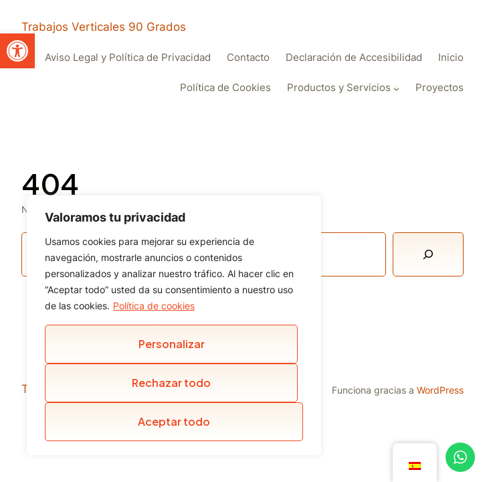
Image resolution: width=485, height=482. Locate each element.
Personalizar (171, 344)
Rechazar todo (171, 383)
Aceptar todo (174, 421)
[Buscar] (428, 254)
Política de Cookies (225, 88)
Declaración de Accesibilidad (354, 58)
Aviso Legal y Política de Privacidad (128, 58)
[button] (17, 50)
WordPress (440, 390)
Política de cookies (154, 305)
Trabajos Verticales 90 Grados (103, 26)
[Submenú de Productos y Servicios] (396, 89)
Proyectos (439, 88)
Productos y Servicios (339, 88)
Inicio (451, 58)
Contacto (248, 58)
